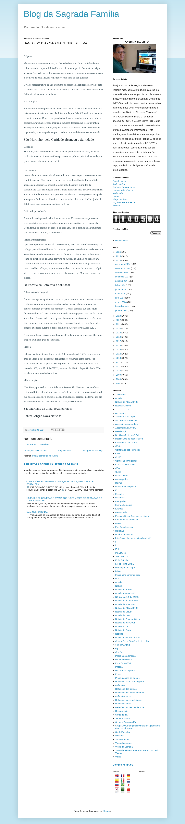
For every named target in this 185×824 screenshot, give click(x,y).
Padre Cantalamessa (125, 656)
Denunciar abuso (123, 764)
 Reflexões (120, 394)
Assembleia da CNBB (125, 428)
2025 (118, 256)
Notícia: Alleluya (123, 405)
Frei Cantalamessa (124, 527)
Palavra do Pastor (124, 659)
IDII (117, 549)
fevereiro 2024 (122, 306)
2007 (118, 383)
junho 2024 (120, 289)
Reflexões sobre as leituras (128, 700)
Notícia (118, 398)
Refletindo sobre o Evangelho (129, 681)
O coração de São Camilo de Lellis (132, 641)
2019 (118, 332)
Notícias (119, 634)
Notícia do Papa (123, 630)
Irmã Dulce (120, 553)
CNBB (118, 457)
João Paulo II (121, 556)
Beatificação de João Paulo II (129, 438)
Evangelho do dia (123, 505)
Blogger (106, 811)
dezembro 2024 (123, 264)
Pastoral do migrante (125, 670)
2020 (118, 328)
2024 (118, 260)
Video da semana (123, 743)
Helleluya (119, 531)
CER (117, 453)
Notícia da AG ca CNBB (126, 600)
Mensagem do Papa (125, 567)
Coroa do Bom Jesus (125, 464)
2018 (118, 337)
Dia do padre (121, 479)
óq (116, 648)
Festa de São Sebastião (126, 519)
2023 (118, 316)
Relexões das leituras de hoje (129, 707)
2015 (118, 349)
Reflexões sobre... (124, 703)
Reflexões (120, 685)
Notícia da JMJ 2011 (125, 622)
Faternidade (121, 512)
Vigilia (118, 756)
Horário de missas (124, 534)
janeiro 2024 (121, 310)
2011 (118, 366)
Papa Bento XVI (123, 663)
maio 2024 (120, 293)
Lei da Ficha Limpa (124, 564)
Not (117, 578)
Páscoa (119, 667)
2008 (118, 379)
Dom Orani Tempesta (125, 486)
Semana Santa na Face (126, 722)
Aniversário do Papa (125, 416)
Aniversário (120, 413)
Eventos (119, 508)
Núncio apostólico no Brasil (128, 637)
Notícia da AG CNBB (125, 604)
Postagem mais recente (35, 450)
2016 (118, 345)
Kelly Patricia (121, 560)
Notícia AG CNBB (123, 589)
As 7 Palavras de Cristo (126, 420)
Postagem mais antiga (92, 450)
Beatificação (121, 431)
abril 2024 (120, 298)
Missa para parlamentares (127, 575)
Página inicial (64, 450)
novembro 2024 (123, 268)
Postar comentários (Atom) (45, 455)
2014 (118, 353)
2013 (118, 358)
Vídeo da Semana (124, 747)
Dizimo (118, 483)
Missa (118, 571)
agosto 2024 (121, 281)
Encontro (119, 494)
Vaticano (119, 735)
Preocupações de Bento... (127, 678)
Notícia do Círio (122, 626)
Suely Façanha (122, 732)
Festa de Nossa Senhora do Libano (132, 516)
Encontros (120, 497)
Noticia (118, 582)
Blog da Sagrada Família (71, 14)
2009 (118, 375)
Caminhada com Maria (126, 442)
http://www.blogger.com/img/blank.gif (132, 538)
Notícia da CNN (122, 615)
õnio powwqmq (122, 645)
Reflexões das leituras (126, 689)
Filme (118, 523)
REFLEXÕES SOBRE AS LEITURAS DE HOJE (51, 464)
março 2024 (121, 302)
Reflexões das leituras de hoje (129, 692)
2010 (118, 370)
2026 (118, 252)
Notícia (118, 586)
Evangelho (120, 501)
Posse (118, 674)
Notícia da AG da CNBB (126, 402)
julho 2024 (120, 285)
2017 (118, 341)
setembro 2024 (122, 276)
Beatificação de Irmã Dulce (128, 435)
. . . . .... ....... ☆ (122, 409)
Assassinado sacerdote (126, 424)
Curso (118, 472)
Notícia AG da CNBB (125, 593)
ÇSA (117, 468)
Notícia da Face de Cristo (127, 619)
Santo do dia (121, 714)
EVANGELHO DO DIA (37, 512)
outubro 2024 (122, 272)
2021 (118, 324)
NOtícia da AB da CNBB (127, 597)
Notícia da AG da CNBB (126, 608)
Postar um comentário (38, 444)
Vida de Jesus (122, 739)
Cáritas (118, 446)
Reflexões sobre (123, 696)
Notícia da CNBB (123, 611)
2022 (118, 320)
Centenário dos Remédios (127, 450)
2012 (118, 362)
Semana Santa (122, 718)
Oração (118, 652)
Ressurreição (121, 711)
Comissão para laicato (126, 461)
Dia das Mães (122, 475)
